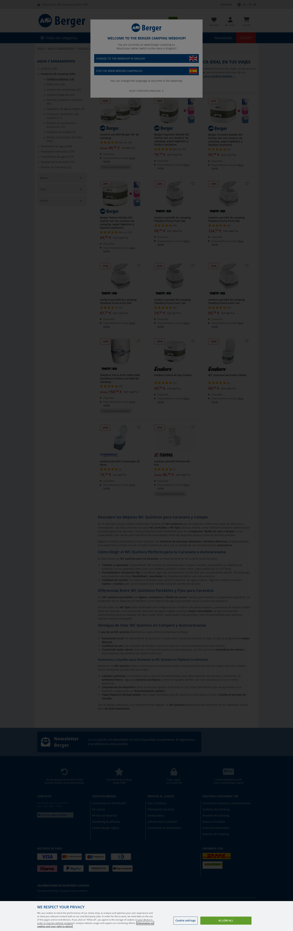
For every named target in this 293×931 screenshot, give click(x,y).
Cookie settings (185, 920)
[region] (146, 916)
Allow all (225, 920)
